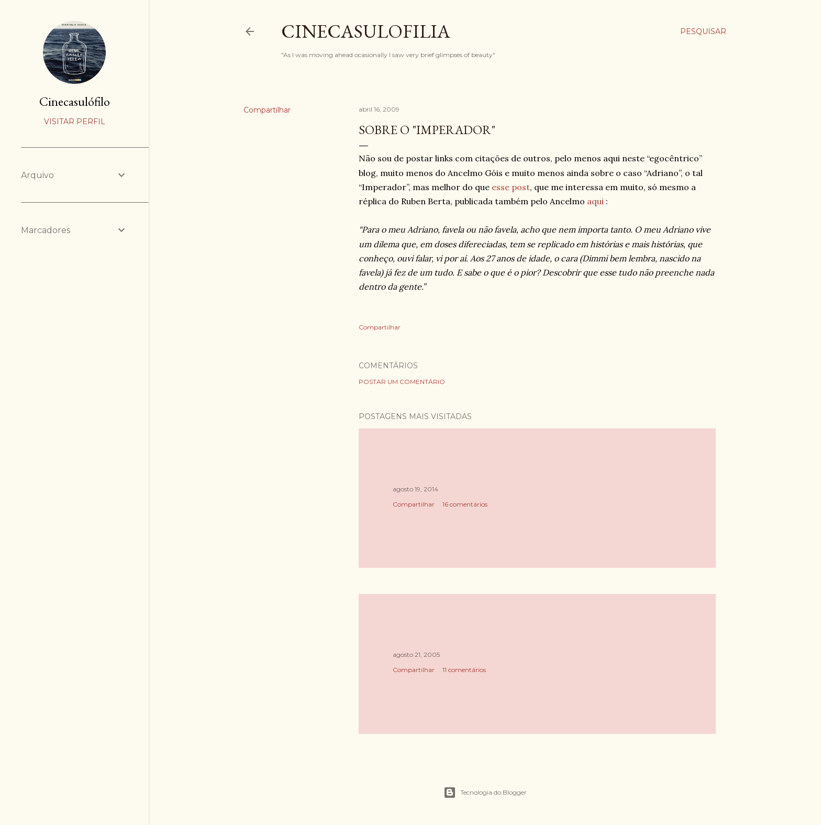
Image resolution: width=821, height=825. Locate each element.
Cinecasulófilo (74, 101)
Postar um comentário (402, 382)
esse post (511, 187)
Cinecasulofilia (365, 31)
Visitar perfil (74, 121)
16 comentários (464, 504)
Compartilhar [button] (267, 110)
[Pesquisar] (703, 31)
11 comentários (464, 670)
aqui (595, 201)
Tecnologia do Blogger (485, 792)
